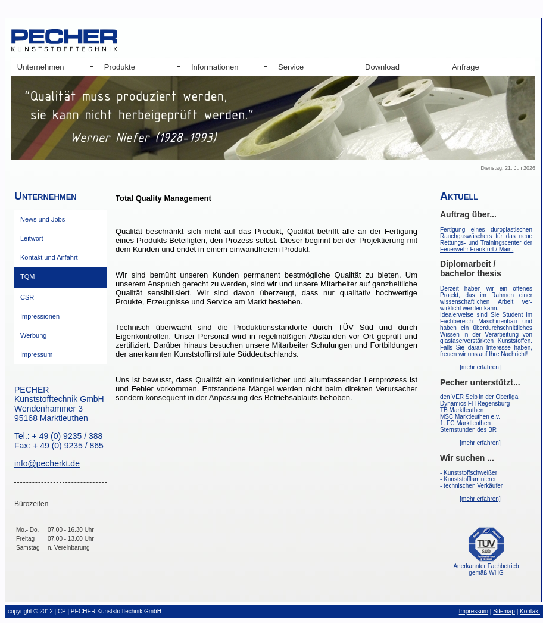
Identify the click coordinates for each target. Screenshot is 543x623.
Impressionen (40, 316)
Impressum (36, 354)
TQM (27, 276)
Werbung (33, 335)
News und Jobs (42, 219)
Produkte (119, 67)
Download (382, 67)
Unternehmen (40, 67)
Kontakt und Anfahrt (49, 257)
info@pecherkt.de (47, 463)
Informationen (215, 67)
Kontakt (530, 611)
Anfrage (465, 67)
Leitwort (31, 238)
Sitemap (504, 611)
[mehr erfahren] (480, 367)
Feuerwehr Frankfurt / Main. (476, 249)
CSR (27, 297)
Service (291, 67)
